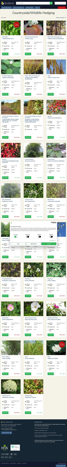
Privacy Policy (19, 463)
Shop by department (18, 7)
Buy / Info (5, 53)
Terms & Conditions (13, 463)
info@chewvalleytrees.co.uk (10, 429)
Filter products (61, 17)
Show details (51, 240)
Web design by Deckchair (62, 463)
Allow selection (33, 243)
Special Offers (62, 7)
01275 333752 (9, 428)
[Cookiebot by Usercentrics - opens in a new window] (51, 222)
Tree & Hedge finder (6, 7)
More (37, 7)
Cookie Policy (24, 463)
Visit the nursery (29, 7)
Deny (18, 243)
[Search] (33, 3)
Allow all (48, 243)
